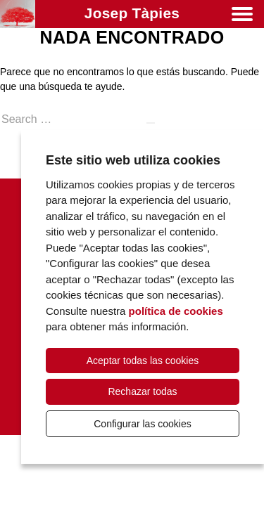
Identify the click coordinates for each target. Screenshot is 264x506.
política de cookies (176, 311)
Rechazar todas (142, 391)
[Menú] (242, 16)
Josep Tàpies (132, 13)
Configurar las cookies (142, 423)
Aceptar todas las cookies (143, 360)
